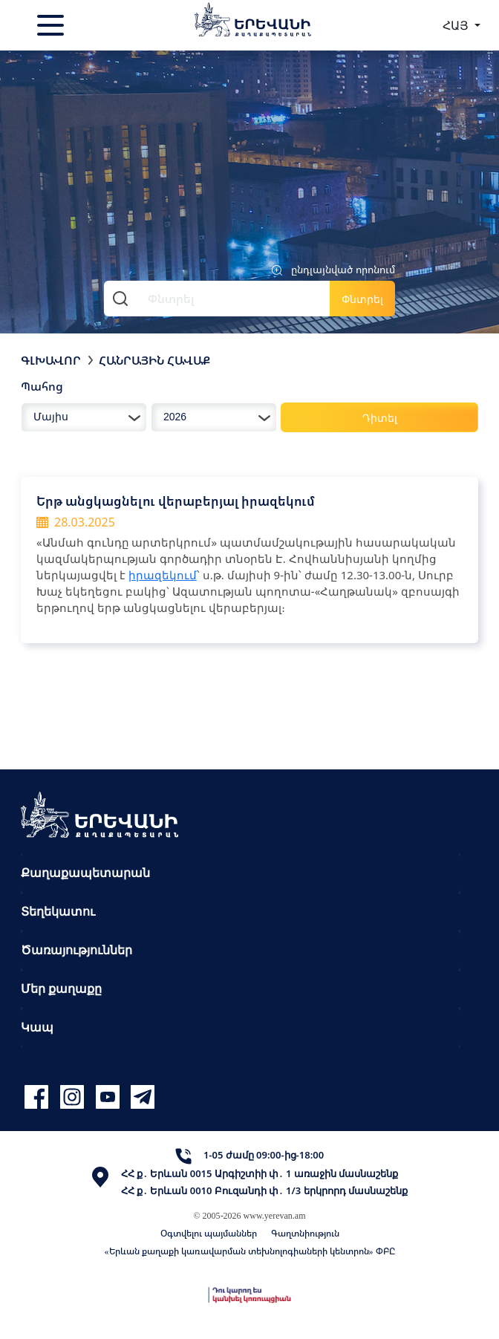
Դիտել (379, 418)
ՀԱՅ (457, 25)
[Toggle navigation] (52, 25)
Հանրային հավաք (154, 360)
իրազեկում (162, 574)
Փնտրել (362, 299)
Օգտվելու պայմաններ (208, 1233)
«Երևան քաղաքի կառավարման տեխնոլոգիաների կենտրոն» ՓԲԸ (250, 1251)
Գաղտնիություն (305, 1233)
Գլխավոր (51, 360)
